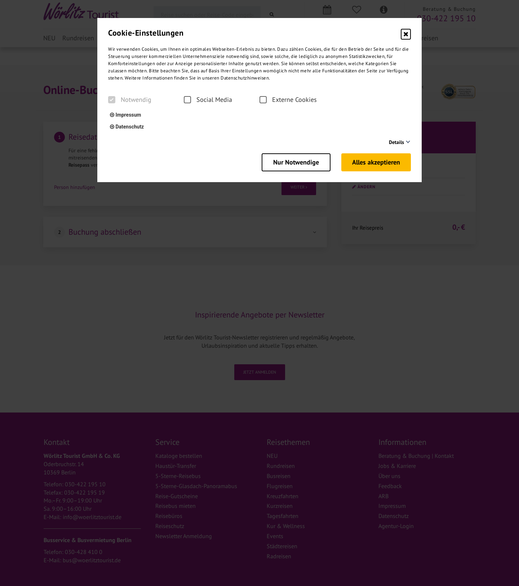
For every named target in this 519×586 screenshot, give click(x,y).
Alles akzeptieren (376, 162)
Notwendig (129, 99)
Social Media (208, 99)
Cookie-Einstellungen (145, 33)
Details (396, 142)
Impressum (125, 115)
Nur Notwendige (296, 162)
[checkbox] (111, 99)
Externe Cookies (288, 99)
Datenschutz (127, 127)
